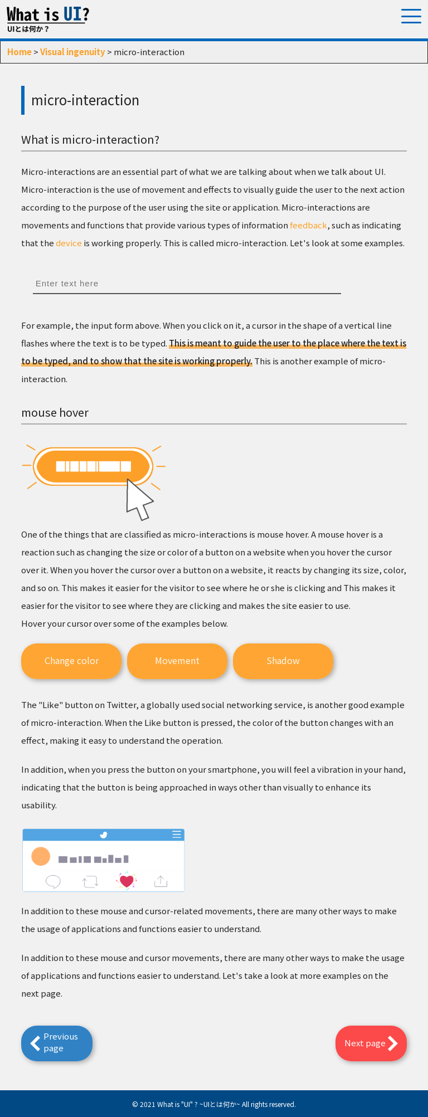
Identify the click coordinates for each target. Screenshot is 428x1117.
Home (19, 51)
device (69, 242)
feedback (308, 225)
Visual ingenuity (72, 51)
